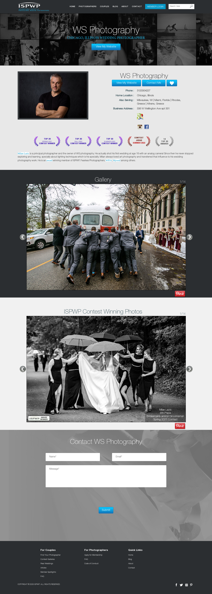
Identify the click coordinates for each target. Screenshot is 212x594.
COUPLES (104, 6)
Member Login (155, 6)
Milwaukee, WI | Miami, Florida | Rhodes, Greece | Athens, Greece (159, 102)
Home (72, 6)
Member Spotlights (48, 572)
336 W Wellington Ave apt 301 (153, 109)
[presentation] (68, 497)
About (124, 6)
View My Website (106, 46)
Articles (43, 567)
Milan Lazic (23, 153)
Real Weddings (46, 563)
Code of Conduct (91, 563)
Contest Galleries (47, 559)
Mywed (116, 160)
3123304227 (143, 91)
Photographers (87, 6)
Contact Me (154, 83)
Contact (137, 6)
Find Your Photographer (50, 555)
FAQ (42, 576)
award (49, 160)
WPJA (109, 160)
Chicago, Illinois (145, 96)
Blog (115, 6)
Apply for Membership (93, 555)
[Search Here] (181, 6)
